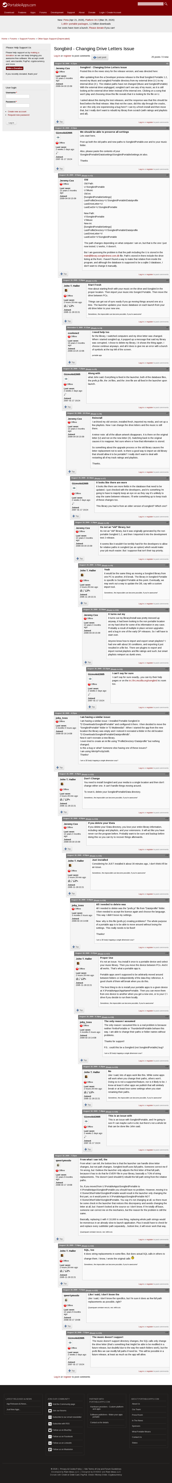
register (67, 56)
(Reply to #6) (96, 414)
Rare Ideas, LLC (71, 1472)
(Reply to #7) (100, 478)
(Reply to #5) (91, 369)
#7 (167, 413)
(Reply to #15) (96, 856)
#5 (167, 327)
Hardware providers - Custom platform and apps (106, 1408)
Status (134, 1443)
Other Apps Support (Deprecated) (54, 38)
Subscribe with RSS (59, 1423)
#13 (166, 713)
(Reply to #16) (100, 900)
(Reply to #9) (107, 565)
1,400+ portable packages (74, 24)
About (81, 12)
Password (11, 102)
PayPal (84, 1475)
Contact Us (137, 1437)
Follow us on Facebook (60, 1436)
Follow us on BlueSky (59, 1430)
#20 (166, 1067)
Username (11, 93)
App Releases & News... (17, 1404)
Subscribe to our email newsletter (64, 1417)
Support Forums (27, 38)
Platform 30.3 (92, 20)
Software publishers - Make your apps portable (106, 1416)
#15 (166, 818)
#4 (167, 280)
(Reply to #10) (113, 610)
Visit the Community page (61, 1404)
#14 (166, 774)
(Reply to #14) (92, 819)
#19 (166, 1017)
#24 (166, 1290)
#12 (166, 669)
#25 (166, 1332)
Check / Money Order (97, 1475)
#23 (166, 1245)
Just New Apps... (14, 1409)
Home (4, 38)
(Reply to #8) (103, 523)
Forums (43, 12)
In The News (137, 1420)
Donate (91, 12)
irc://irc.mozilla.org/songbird (143, 680)
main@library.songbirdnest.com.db (101, 255)
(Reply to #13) (88, 774)
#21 (166, 1111)
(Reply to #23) (92, 1290)
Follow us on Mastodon (60, 1449)
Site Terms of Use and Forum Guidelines (102, 1469)
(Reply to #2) (87, 176)
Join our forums (57, 1410)
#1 (167, 63)
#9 (167, 522)
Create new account (17, 111)
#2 (167, 128)
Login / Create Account (110, 12)
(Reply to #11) (117, 669)
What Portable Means (141, 1432)
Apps (33, 12)
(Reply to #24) (96, 1333)
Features (22, 12)
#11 (167, 609)
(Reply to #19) (112, 1067)
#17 (166, 900)
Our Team (136, 1409)
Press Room (137, 1415)
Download (9, 12)
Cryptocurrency (115, 1475)
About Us (136, 1404)
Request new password (18, 115)
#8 (167, 478)
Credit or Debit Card (71, 1475)
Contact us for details (99, 1422)
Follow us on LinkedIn (60, 1443)
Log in (57, 56)
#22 (166, 1156)
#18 (166, 953)
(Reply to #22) (88, 1246)
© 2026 (54, 1469)
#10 (166, 565)
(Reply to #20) (112, 1112)
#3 (167, 175)
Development (57, 12)
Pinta (66, 20)
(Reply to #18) (108, 1017)
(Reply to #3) (91, 281)
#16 (166, 855)
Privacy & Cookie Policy (71, 1469)
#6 (167, 369)
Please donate (96, 28)
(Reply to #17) (104, 954)
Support (71, 12)
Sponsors (136, 1426)
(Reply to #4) (96, 328)
